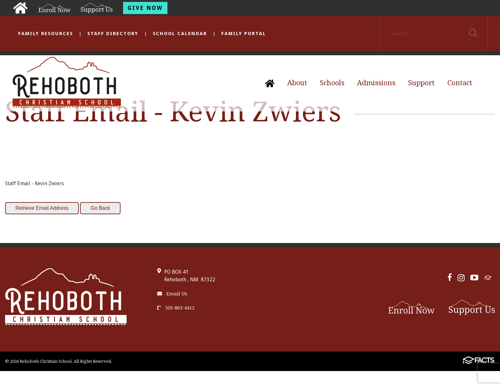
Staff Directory (112, 33)
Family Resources (45, 33)
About (297, 83)
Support (421, 83)
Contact (459, 83)
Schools (332, 83)
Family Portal (243, 33)
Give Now (145, 8)
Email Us (172, 294)
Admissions (376, 83)
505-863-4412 (176, 308)
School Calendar (180, 33)
